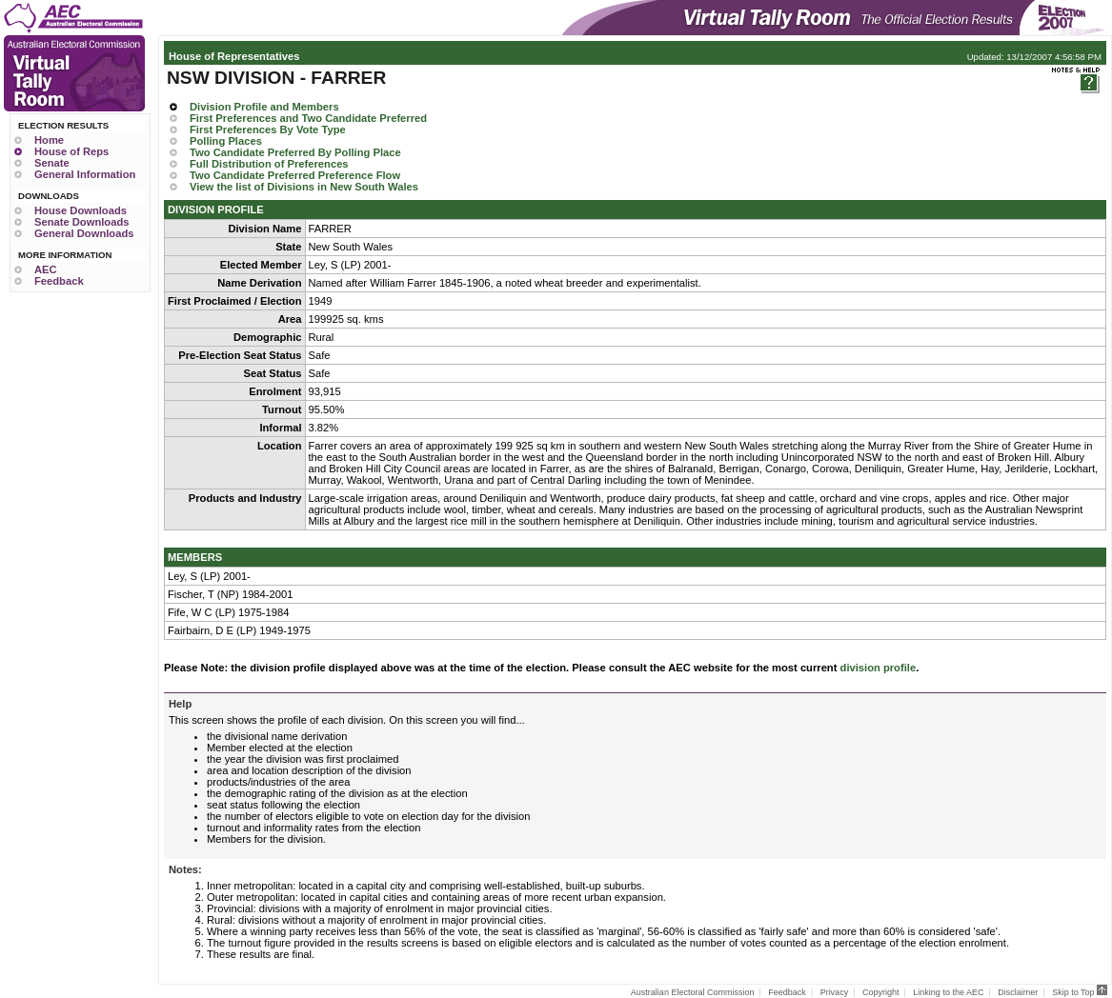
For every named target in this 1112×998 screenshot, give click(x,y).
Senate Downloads (81, 222)
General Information (84, 174)
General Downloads (83, 233)
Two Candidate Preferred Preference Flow (295, 175)
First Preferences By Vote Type (268, 129)
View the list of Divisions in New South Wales (304, 186)
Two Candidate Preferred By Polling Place (295, 152)
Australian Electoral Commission (693, 992)
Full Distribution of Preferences (269, 164)
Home (49, 140)
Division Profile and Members (264, 106)
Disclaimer (1018, 992)
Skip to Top (1079, 992)
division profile (878, 667)
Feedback (59, 281)
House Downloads (80, 210)
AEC (45, 269)
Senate (52, 163)
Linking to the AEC (948, 992)
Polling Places (226, 141)
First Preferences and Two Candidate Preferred (308, 118)
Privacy (834, 992)
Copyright (881, 992)
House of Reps (71, 151)
